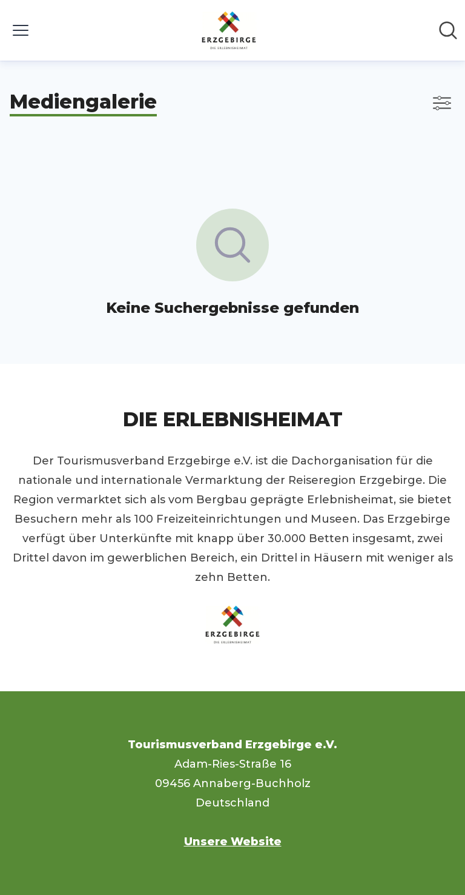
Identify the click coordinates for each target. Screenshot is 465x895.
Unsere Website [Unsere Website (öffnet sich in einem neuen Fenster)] (233, 841)
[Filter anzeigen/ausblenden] (442, 103)
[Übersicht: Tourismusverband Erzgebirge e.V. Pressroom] (228, 30)
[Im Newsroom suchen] (448, 30)
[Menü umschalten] (20, 30)
